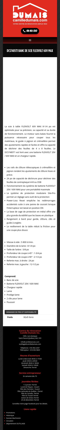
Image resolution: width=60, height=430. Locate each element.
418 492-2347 (31, 31)
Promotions (10, 413)
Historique (10, 415)
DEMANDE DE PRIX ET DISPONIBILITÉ (21, 312)
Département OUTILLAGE (15, 423)
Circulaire (9, 421)
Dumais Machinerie (13, 418)
